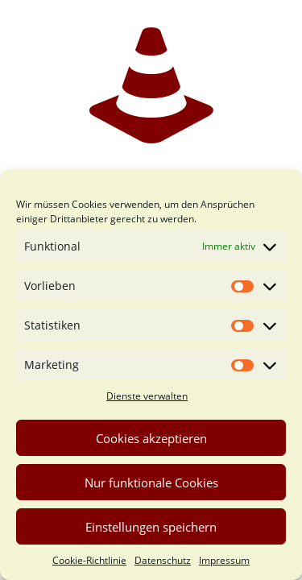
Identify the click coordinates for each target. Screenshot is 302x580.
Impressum (224, 560)
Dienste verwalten (147, 396)
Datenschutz (162, 560)
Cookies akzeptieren (151, 438)
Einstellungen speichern (151, 527)
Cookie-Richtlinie (89, 560)
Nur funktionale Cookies (151, 482)
